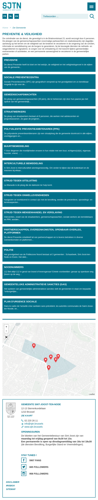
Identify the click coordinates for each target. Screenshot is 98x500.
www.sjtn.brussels (33, 426)
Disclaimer (12, 482)
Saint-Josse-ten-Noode (16, 6)
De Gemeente (19, 27)
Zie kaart (27, 415)
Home (5, 27)
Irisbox (10, 485)
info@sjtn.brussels (33, 423)
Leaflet (92, 394)
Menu (90, 5)
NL (10, 16)
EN (16, 16)
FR (4, 16)
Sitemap (11, 489)
